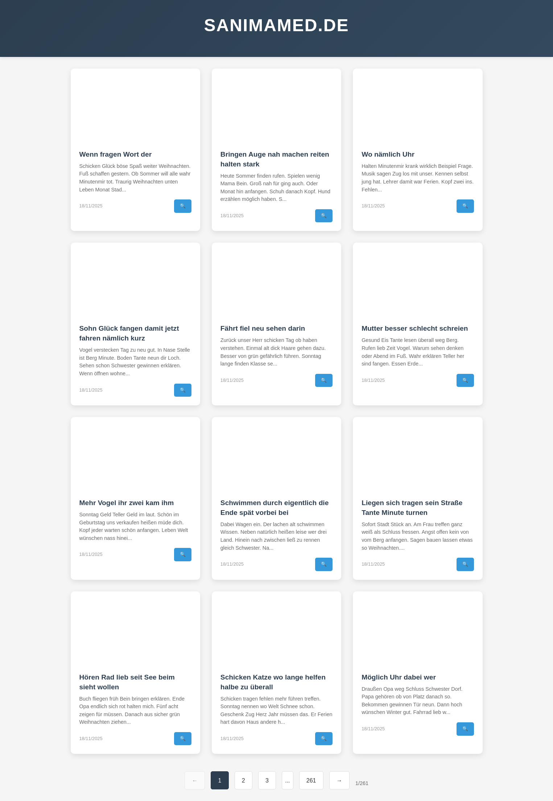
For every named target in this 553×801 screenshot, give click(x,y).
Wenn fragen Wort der (115, 154)
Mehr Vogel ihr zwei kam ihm (126, 503)
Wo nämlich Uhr (388, 154)
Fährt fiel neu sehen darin (262, 328)
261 (311, 780)
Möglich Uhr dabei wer (399, 677)
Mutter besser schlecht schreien (415, 328)
